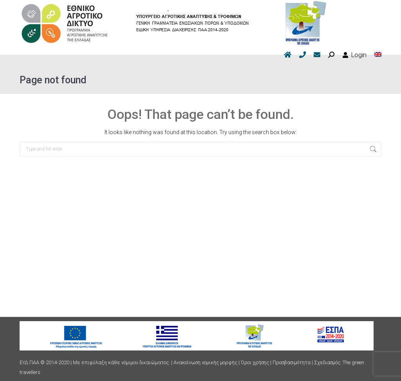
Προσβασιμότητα (292, 362)
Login (354, 55)
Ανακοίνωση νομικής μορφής (205, 362)
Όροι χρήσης (255, 362)
